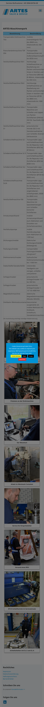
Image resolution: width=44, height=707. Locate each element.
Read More (22, 359)
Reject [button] (24, 356)
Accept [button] (31, 356)
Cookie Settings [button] (16, 356)
